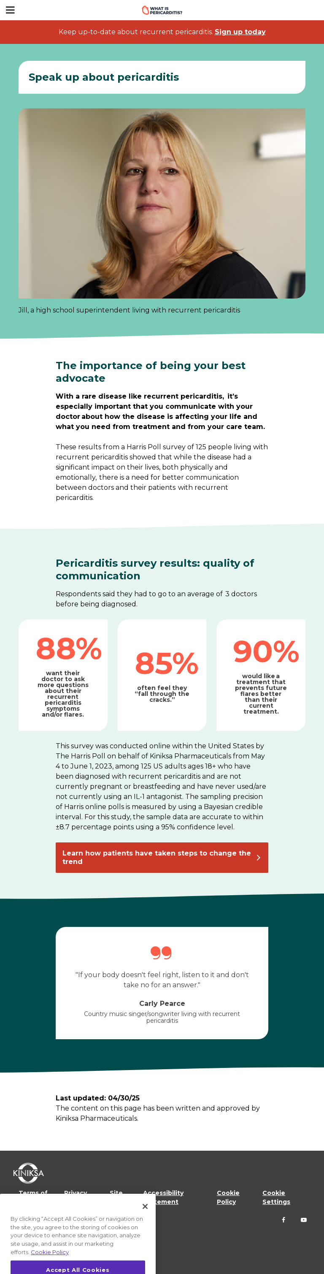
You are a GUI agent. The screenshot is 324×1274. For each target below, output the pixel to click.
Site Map (116, 1197)
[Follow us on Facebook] (283, 1220)
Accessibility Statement (163, 1197)
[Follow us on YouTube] (303, 1220)
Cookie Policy (228, 1197)
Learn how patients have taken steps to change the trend (156, 857)
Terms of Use (33, 1197)
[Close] (145, 1218)
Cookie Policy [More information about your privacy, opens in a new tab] (50, 1263)
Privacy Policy (75, 1197)
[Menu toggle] (10, 10)
